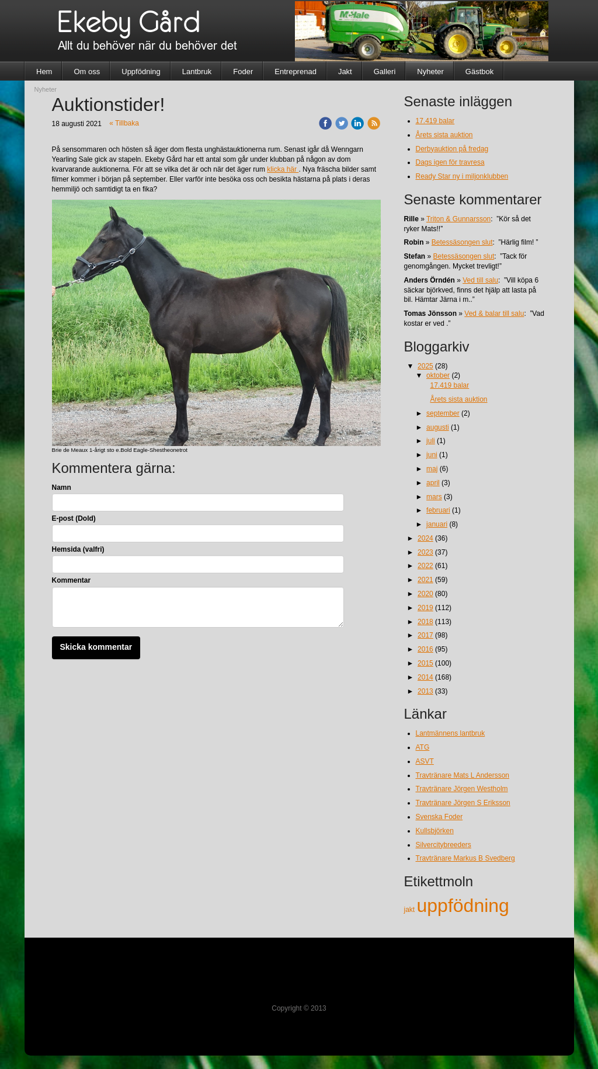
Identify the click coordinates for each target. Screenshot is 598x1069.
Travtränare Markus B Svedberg (465, 858)
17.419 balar (435, 121)
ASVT (425, 761)
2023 (425, 552)
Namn (61, 487)
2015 (425, 663)
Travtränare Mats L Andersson (463, 775)
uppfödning (463, 905)
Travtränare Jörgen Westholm (462, 789)
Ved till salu (480, 280)
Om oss (87, 71)
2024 (425, 538)
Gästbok (479, 71)
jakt (410, 910)
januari (436, 524)
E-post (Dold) (74, 518)
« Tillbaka (124, 123)
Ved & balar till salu (494, 313)
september (443, 413)
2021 (425, 580)
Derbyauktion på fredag (452, 149)
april (433, 483)
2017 (425, 635)
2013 (425, 691)
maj (431, 469)
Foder (243, 71)
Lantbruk (197, 71)
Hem (44, 71)
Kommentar (71, 580)
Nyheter (430, 71)
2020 (425, 594)
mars (434, 497)
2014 (425, 677)
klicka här (282, 169)
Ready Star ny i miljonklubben (462, 176)
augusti (437, 427)
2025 (425, 366)
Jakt (345, 71)
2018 (425, 622)
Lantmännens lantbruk (450, 733)
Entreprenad (295, 71)
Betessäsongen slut (462, 242)
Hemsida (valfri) (78, 549)
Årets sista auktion (444, 135)
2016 (425, 649)
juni (431, 455)
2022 (425, 566)
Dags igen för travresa (450, 162)
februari (438, 510)
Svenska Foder (439, 817)
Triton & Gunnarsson (458, 219)
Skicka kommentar (96, 647)
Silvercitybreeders (443, 845)
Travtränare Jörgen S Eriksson (463, 803)
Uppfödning (141, 71)
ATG (423, 747)
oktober (438, 375)
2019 (425, 608)
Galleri (385, 71)
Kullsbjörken (435, 831)
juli (430, 441)
